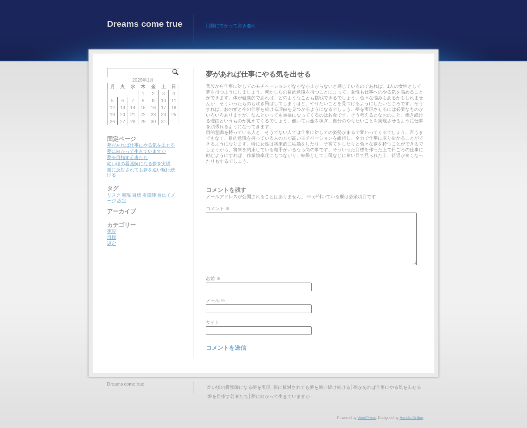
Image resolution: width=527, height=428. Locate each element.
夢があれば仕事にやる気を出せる (141, 145)
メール (215, 300)
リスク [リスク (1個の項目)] (114, 194)
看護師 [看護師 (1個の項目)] (149, 194)
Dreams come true (144, 23)
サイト (212, 322)
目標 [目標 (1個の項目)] (136, 194)
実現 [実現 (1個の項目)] (126, 194)
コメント (218, 208)
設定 (111, 243)
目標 (111, 237)
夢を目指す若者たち (127, 157)
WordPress (367, 418)
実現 (111, 231)
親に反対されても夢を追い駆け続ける (311, 387)
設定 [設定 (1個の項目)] (121, 200)
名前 (213, 278)
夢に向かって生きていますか (136, 151)
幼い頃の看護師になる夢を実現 (138, 163)
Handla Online (411, 418)
